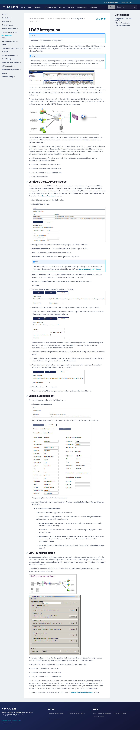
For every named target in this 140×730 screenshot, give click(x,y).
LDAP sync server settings (9, 31)
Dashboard (6, 21)
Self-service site (8, 65)
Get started (6, 17)
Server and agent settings (11, 62)
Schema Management (54, 196)
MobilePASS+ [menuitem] (37, 7)
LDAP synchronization (122, 25)
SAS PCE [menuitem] (23, 7)
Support (51, 709)
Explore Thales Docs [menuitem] (126, 2)
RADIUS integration (9, 58)
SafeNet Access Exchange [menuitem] (50, 7)
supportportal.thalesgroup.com (11, 720)
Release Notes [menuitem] (93, 7)
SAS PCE (4, 14)
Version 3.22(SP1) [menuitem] (34, 21)
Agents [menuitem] (29, 7)
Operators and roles (9, 39)
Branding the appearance (11, 68)
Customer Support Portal (77, 713)
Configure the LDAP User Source (123, 19)
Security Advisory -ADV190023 (89, 269)
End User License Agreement (102, 713)
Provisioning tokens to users (9, 47)
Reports (5, 72)
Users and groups (8, 24)
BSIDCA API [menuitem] (62, 7)
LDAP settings (5, 36)
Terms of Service (98, 716)
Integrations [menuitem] (71, 7)
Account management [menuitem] (82, 7)
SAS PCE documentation (111, 2)
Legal (95, 709)
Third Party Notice (120, 713)
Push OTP (6, 52)
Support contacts (6, 723)
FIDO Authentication (9, 55)
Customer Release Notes (56, 713)
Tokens (5, 43)
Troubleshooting (8, 75)
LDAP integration (6, 34)
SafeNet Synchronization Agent (82, 692)
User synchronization (10, 27)
